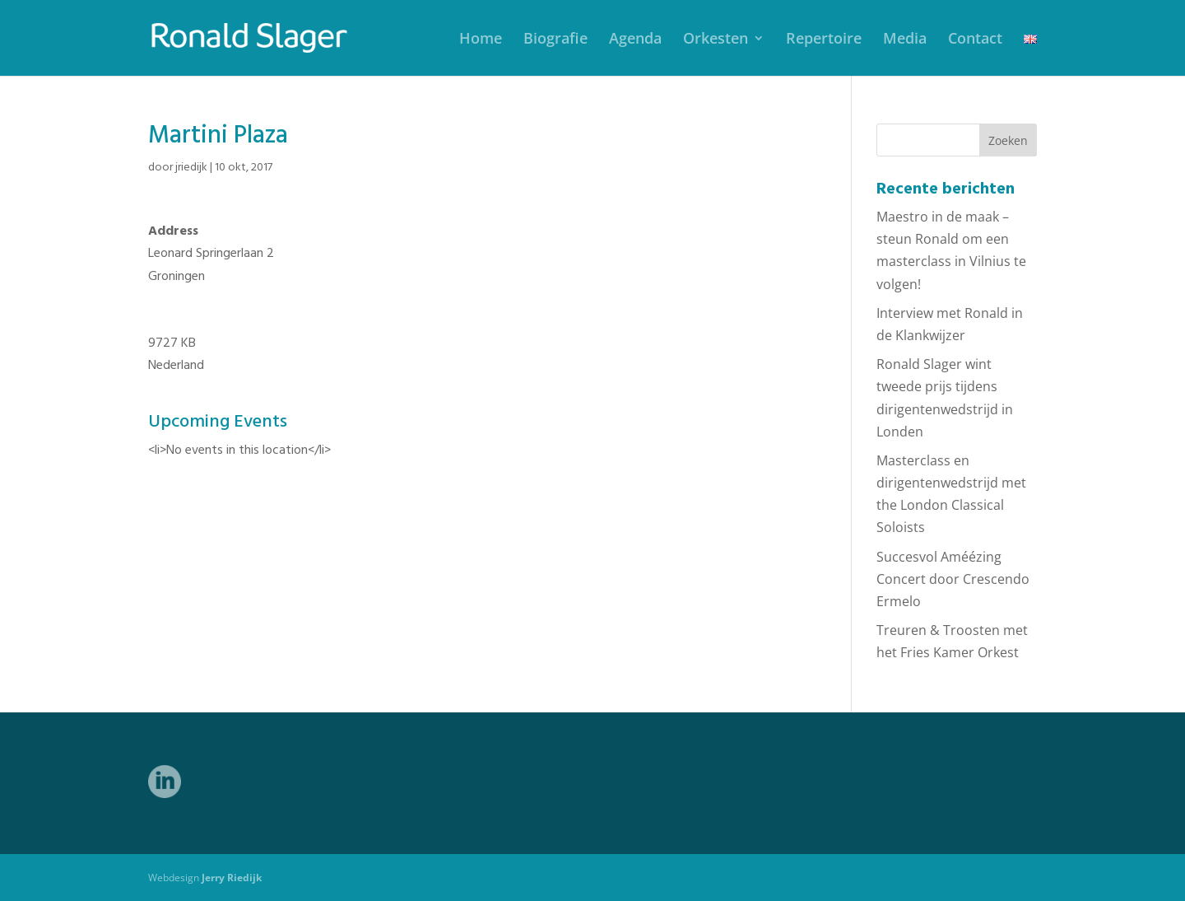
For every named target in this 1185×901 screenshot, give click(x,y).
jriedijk (191, 167)
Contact (975, 40)
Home (480, 40)
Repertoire (824, 40)
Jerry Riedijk (232, 878)
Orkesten (715, 40)
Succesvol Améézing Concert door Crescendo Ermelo (952, 579)
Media (905, 40)
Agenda (635, 40)
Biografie (555, 40)
